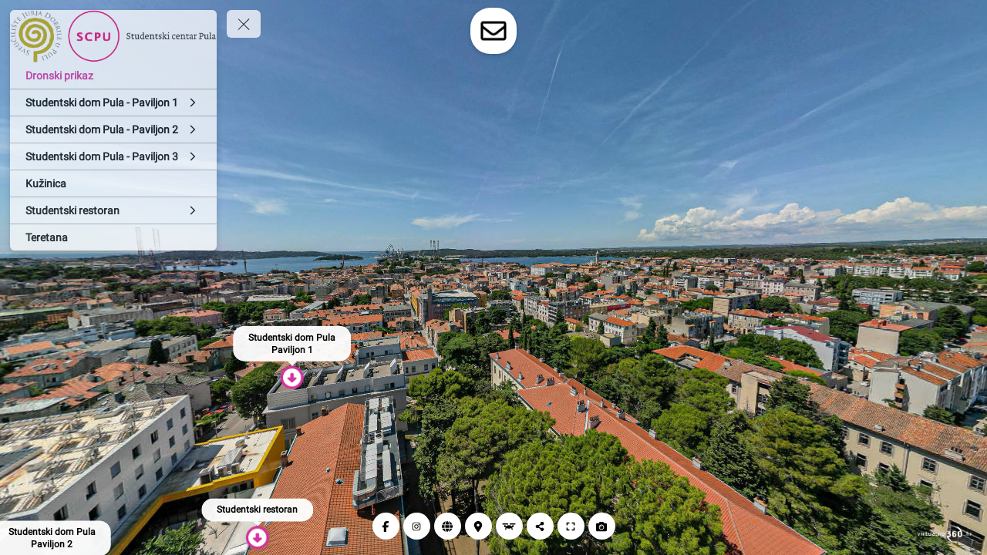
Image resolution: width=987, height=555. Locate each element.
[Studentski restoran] (113, 210)
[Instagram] (416, 526)
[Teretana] (113, 237)
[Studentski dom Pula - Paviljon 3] (113, 156)
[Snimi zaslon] (601, 526)
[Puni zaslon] (571, 526)
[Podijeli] (540, 526)
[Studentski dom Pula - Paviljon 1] (113, 102)
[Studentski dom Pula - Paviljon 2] (113, 129)
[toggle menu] (244, 24)
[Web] (447, 526)
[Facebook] (385, 526)
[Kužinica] (113, 183)
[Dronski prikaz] (113, 75)
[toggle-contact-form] (493, 31)
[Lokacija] (478, 526)
